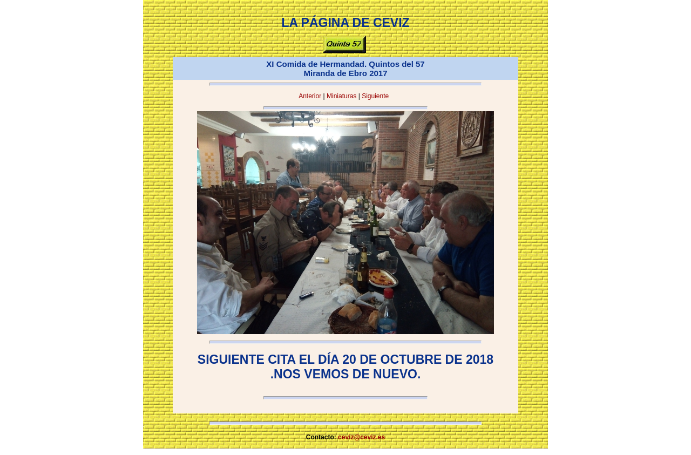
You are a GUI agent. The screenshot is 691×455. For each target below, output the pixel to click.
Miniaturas (341, 96)
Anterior (310, 96)
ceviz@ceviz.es (361, 437)
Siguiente (375, 96)
